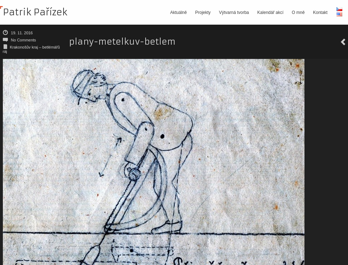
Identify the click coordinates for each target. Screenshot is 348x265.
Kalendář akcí (270, 12)
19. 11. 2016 (22, 33)
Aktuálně (178, 12)
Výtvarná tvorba (234, 12)
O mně (298, 12)
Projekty (203, 12)
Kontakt (320, 12)
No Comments (23, 40)
